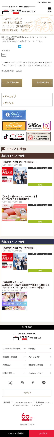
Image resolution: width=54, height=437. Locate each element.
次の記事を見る (13, 82)
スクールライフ (34, 357)
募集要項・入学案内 (36, 365)
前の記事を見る (43, 82)
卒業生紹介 (7, 365)
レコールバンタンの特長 (11, 349)
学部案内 (32, 349)
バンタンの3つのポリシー (23, 402)
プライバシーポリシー (20, 405)
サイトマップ (37, 405)
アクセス (27, 393)
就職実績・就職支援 (10, 357)
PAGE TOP (27, 327)
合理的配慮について (43, 402)
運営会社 (7, 402)
